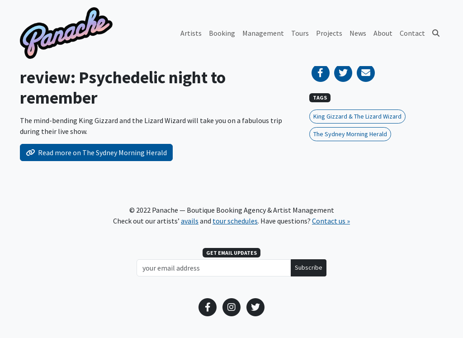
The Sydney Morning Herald (350, 134)
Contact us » (331, 220)
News (358, 33)
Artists (191, 33)
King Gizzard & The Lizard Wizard (357, 116)
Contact (412, 33)
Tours (300, 33)
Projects (329, 33)
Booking (222, 33)
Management (263, 33)
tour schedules (235, 220)
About (382, 33)
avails (189, 220)
